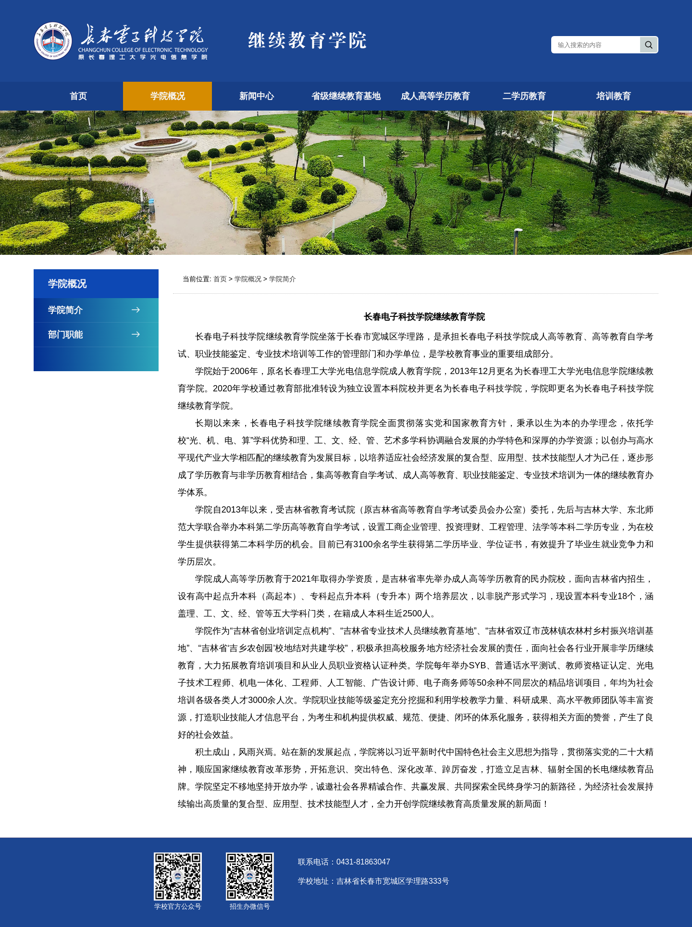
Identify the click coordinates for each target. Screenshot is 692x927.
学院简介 (103, 310)
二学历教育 (524, 96)
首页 (78, 96)
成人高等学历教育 (435, 96)
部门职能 (103, 335)
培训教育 (613, 96)
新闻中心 (256, 96)
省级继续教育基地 (346, 96)
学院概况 (167, 96)
